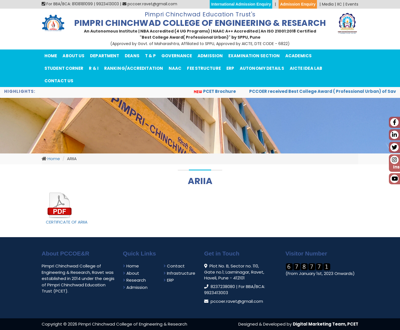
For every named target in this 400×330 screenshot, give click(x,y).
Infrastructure (179, 273)
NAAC (175, 68)
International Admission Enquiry (241, 4)
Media (328, 4)
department (104, 56)
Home (50, 56)
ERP (230, 68)
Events (352, 4)
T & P (150, 56)
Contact (174, 266)
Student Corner (63, 68)
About (131, 273)
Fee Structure (204, 68)
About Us (73, 56)
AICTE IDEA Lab (306, 68)
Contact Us (58, 81)
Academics (298, 56)
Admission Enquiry (298, 4)
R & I (94, 68)
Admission (210, 56)
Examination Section (254, 56)
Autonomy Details (262, 68)
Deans (132, 56)
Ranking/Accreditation (133, 68)
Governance (176, 56)
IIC (339, 4)
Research (134, 280)
